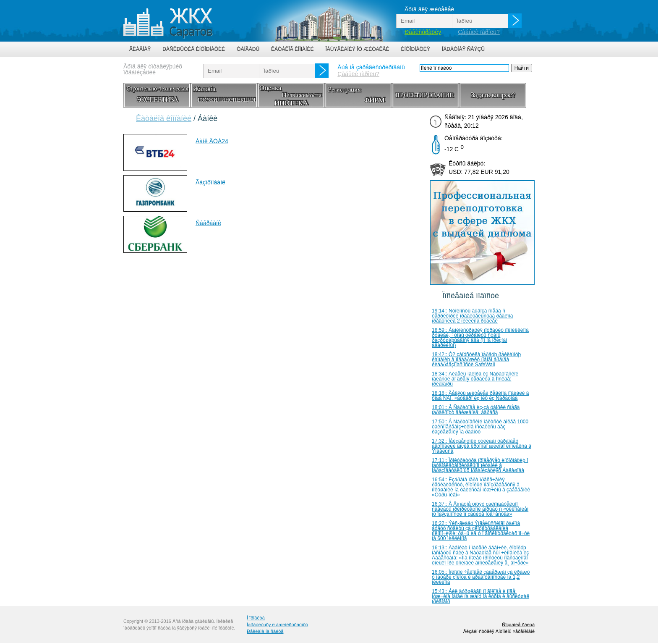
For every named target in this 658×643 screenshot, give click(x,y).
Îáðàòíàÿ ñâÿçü (463, 49)
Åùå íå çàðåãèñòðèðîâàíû (371, 67)
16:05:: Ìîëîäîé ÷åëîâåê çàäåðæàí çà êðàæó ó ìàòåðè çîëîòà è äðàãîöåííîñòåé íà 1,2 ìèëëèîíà (481, 577)
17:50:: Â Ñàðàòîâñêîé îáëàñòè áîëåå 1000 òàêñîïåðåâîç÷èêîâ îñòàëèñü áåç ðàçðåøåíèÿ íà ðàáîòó (480, 427)
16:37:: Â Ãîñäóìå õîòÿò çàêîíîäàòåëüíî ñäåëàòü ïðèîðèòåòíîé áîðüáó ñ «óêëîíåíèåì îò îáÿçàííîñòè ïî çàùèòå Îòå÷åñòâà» (480, 509)
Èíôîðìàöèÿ (415, 49)
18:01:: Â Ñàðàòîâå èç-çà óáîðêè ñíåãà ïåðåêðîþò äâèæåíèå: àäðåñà (476, 409)
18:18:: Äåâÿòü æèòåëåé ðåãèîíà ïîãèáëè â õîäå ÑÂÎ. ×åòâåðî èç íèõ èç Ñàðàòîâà (480, 395)
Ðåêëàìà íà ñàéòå (265, 631)
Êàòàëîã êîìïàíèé (292, 49)
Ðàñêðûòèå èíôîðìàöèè (193, 49)
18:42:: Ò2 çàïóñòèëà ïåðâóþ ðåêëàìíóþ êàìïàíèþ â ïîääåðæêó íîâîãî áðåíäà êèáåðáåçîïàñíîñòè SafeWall (476, 359)
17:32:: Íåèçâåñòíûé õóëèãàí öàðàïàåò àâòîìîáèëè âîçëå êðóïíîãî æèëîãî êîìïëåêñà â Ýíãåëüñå (481, 446)
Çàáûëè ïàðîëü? (479, 32)
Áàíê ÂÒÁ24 (212, 141)
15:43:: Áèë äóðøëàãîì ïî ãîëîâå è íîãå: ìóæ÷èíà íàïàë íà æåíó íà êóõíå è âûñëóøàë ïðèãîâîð (480, 596)
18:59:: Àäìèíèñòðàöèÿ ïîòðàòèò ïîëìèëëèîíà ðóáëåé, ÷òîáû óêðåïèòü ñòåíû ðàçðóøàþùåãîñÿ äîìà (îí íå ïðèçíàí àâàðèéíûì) (480, 337)
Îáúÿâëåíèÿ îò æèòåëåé (357, 49)
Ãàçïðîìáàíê (210, 182)
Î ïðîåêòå (256, 617)
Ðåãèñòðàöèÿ (423, 32)
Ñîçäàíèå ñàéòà (518, 624)
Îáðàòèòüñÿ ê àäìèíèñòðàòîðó (277, 624)
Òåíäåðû (248, 49)
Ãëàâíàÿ (140, 49)
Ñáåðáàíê (208, 223)
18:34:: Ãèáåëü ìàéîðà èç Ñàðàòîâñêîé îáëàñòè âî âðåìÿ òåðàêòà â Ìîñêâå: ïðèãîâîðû (475, 379)
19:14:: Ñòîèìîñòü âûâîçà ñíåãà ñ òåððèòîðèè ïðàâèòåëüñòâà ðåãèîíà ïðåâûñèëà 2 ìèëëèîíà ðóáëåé (472, 316)
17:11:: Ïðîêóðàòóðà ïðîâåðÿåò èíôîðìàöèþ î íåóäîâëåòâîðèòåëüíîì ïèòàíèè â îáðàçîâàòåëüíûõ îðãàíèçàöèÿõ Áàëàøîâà (480, 465)
